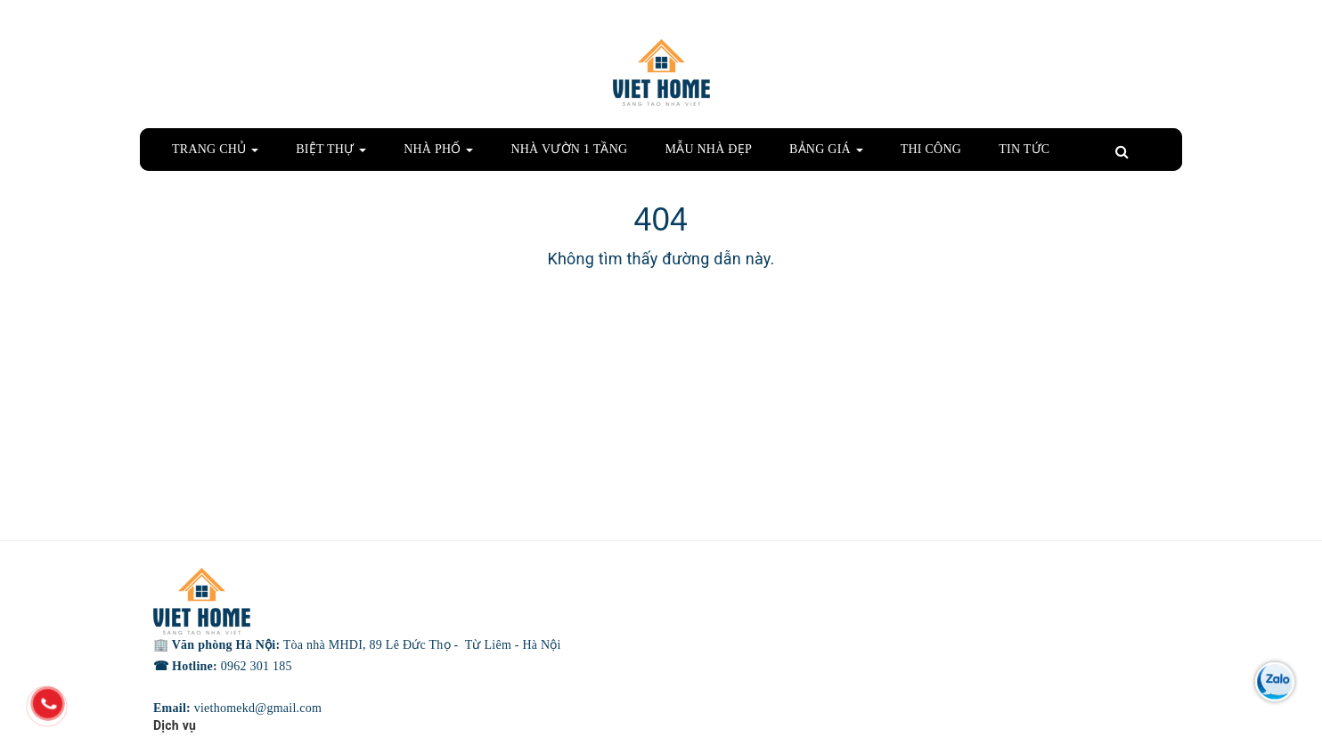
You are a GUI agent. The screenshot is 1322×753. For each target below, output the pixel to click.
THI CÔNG (931, 149)
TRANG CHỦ (215, 149)
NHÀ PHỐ (438, 149)
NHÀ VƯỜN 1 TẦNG (568, 149)
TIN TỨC (1024, 149)
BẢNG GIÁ (826, 149)
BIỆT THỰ (331, 149)
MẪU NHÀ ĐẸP (708, 149)
